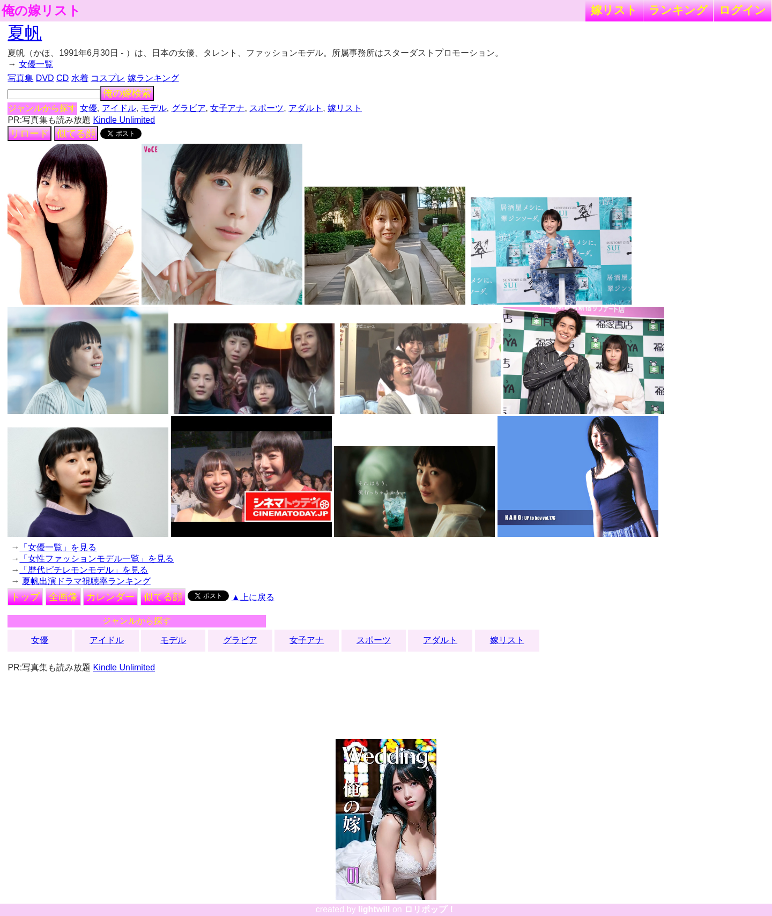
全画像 (63, 597)
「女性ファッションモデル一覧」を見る (96, 558)
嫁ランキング (153, 78)
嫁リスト (614, 10)
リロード (29, 133)
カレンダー (110, 597)
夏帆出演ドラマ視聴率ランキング (86, 581)
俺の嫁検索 (127, 93)
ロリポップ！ (430, 909)
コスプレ (108, 78)
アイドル (119, 108)
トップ (25, 597)
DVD (45, 78)
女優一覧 (36, 64)
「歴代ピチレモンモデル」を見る (83, 569)
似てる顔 (76, 133)
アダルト (305, 108)
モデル (154, 108)
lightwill (374, 909)
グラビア (189, 108)
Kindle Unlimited (124, 119)
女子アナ (227, 108)
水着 (79, 78)
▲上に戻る (253, 597)
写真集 (20, 78)
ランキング (678, 10)
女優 (88, 108)
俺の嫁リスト (41, 11)
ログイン (742, 10)
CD (62, 78)
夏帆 (25, 32)
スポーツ (266, 108)
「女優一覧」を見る (57, 547)
